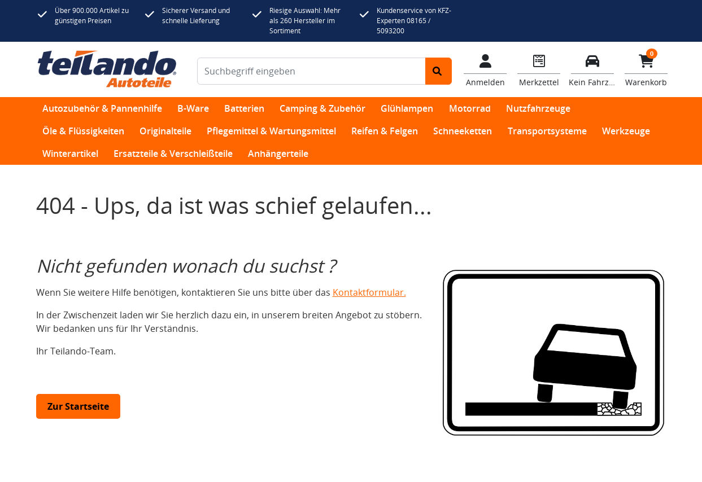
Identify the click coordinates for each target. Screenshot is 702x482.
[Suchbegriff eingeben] (311, 71)
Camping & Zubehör (322, 108)
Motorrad (470, 108)
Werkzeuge (626, 131)
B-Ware (193, 108)
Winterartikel (70, 153)
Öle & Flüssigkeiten (83, 131)
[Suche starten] (438, 71)
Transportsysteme (547, 131)
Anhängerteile (278, 153)
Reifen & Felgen (384, 131)
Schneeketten (462, 131)
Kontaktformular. (369, 292)
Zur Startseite (78, 406)
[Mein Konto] (485, 69)
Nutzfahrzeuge (538, 108)
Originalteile (165, 131)
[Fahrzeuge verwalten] (593, 69)
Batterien (244, 108)
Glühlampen (407, 108)
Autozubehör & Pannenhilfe (102, 108)
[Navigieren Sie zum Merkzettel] (539, 69)
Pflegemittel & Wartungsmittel (271, 131)
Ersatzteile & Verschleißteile (173, 153)
